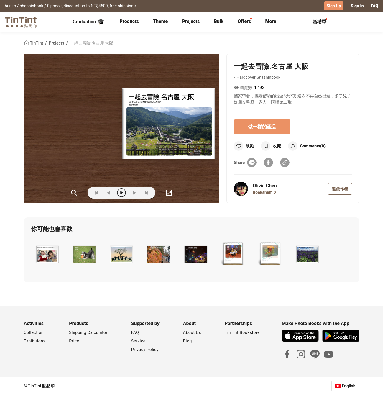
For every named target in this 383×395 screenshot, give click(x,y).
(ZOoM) (74, 192)
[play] (121, 192)
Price (74, 341)
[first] (96, 192)
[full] (169, 192)
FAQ (374, 6)
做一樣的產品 (262, 127)
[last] (146, 192)
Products (129, 21)
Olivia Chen (265, 186)
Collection (34, 332)
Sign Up (334, 6)
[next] (134, 192)
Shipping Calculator (88, 332)
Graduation (88, 21)
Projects (191, 21)
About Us (192, 332)
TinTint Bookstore (242, 332)
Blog (187, 341)
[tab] (129, 22)
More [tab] (270, 21)
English (348, 385)
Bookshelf (265, 192)
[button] (47, 254)
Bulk (218, 21)
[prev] (108, 192)
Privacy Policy (145, 349)
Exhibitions (35, 341)
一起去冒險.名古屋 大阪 (91, 43)
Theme (160, 21)
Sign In (357, 6)
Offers (244, 21)
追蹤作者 (340, 188)
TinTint (34, 43)
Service (138, 341)
